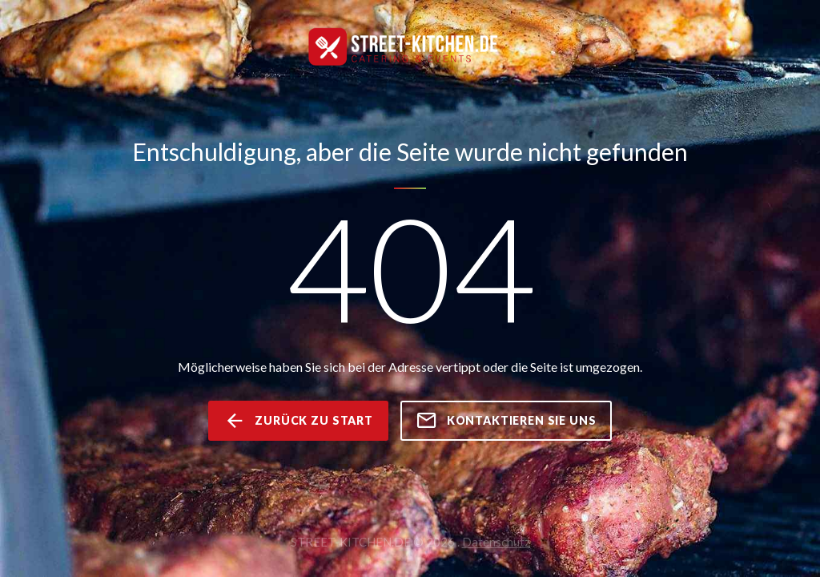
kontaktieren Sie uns (506, 421)
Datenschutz (496, 542)
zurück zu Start (297, 421)
